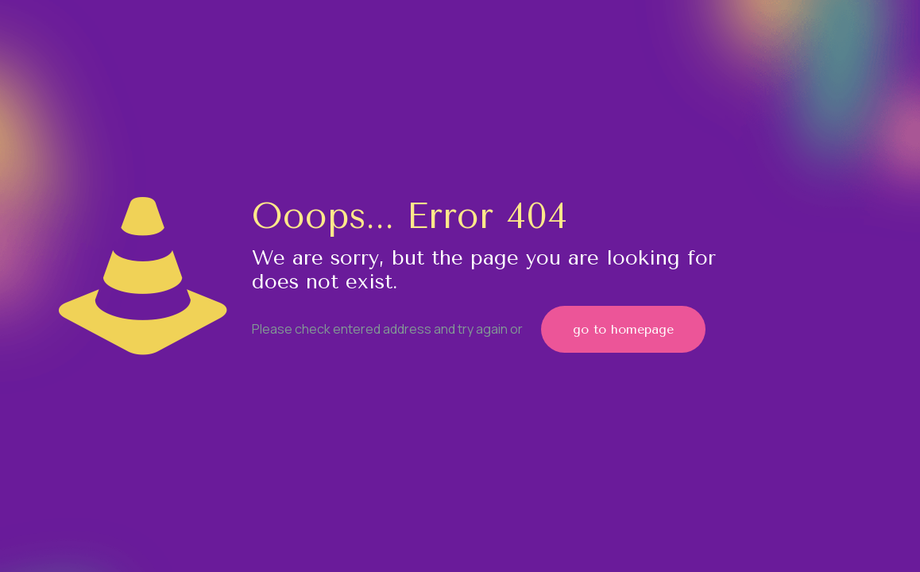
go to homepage (623, 329)
